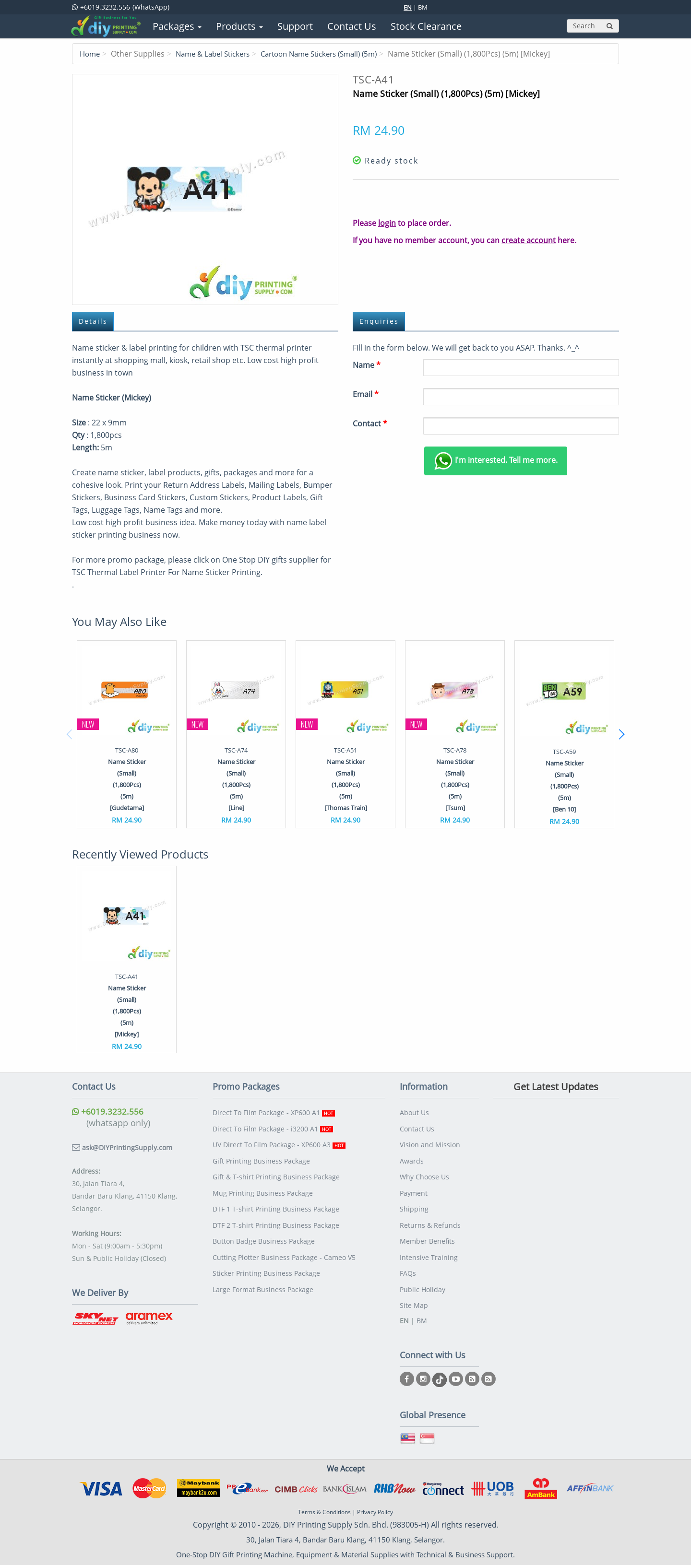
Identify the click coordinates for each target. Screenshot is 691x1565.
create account (528, 240)
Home (91, 53)
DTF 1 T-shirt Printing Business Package (276, 1201)
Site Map (414, 1290)
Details (94, 321)
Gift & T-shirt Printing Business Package (276, 1171)
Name (367, 365)
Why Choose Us (424, 1171)
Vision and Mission (430, 1141)
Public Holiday (422, 1275)
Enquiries (380, 321)
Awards (412, 1156)
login (387, 223)
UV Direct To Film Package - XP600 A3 (279, 1141)
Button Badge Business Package (264, 1231)
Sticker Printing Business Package (266, 1260)
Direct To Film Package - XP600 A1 (274, 1112)
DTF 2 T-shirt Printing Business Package (276, 1216)
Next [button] (621, 735)
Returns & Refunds (430, 1216)
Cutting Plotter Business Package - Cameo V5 (284, 1245)
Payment (414, 1186)
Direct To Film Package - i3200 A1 (273, 1126)
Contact (370, 424)
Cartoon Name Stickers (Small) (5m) (333, 53)
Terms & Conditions (324, 1497)
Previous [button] (69, 735)
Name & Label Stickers (218, 53)
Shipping (414, 1201)
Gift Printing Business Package (261, 1156)
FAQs (408, 1260)
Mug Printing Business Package (263, 1186)
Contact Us (417, 1126)
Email (366, 394)
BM (423, 7)
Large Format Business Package (263, 1275)
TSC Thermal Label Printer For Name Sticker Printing (166, 572)
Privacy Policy (375, 1497)
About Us (414, 1112)
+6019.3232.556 (108, 1112)
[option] (127, 734)
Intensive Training (429, 1245)
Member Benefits (427, 1231)
